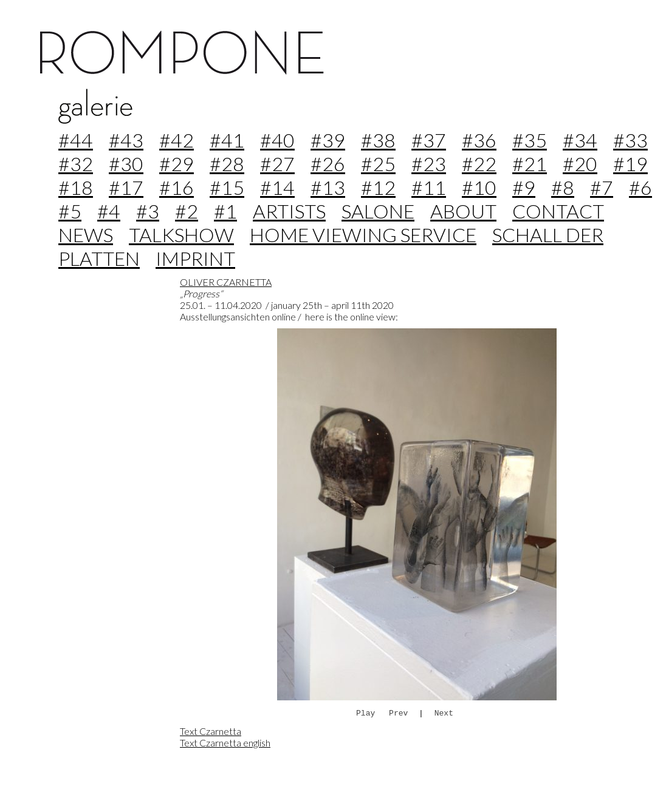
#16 (176, 187)
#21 (529, 163)
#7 (601, 187)
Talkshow (181, 234)
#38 (378, 140)
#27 (277, 163)
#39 (328, 140)
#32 (75, 163)
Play (365, 713)
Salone (378, 211)
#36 (479, 140)
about (463, 211)
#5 (69, 211)
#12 (378, 187)
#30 (126, 163)
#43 (126, 140)
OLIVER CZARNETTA (226, 282)
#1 (225, 211)
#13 (328, 187)
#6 (640, 187)
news (85, 234)
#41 (227, 140)
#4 (108, 211)
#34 (580, 140)
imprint (195, 258)
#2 (186, 211)
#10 (479, 187)
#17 (126, 187)
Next (443, 713)
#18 (75, 187)
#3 (147, 211)
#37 (428, 140)
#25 (378, 163)
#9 (523, 187)
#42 (176, 140)
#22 (479, 163)
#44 (75, 140)
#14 (277, 187)
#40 (277, 140)
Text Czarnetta (210, 731)
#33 (630, 140)
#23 (428, 163)
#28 (227, 163)
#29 (176, 163)
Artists (289, 211)
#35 (529, 140)
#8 (562, 187)
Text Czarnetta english (225, 742)
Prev (398, 713)
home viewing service (363, 234)
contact (558, 211)
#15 (227, 187)
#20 (580, 163)
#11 (428, 187)
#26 (328, 163)
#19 (630, 163)
